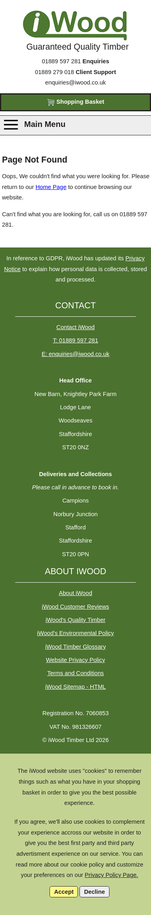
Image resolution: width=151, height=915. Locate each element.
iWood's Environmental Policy (75, 633)
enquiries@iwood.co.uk (75, 82)
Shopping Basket (75, 102)
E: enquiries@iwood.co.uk (75, 354)
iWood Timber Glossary (75, 647)
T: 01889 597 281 (75, 340)
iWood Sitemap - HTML (75, 687)
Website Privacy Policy (75, 660)
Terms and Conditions (75, 673)
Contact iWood (75, 327)
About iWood (75, 593)
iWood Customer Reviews (75, 606)
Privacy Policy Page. (111, 875)
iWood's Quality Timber (75, 620)
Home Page (51, 187)
